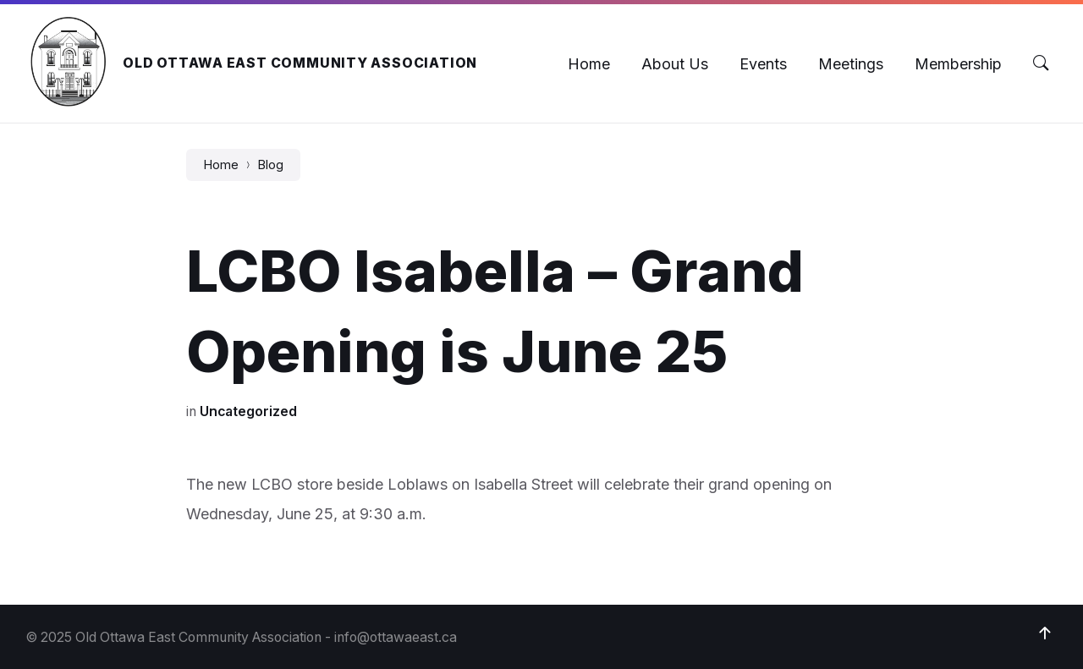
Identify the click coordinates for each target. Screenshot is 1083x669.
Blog (270, 165)
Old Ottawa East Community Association (300, 63)
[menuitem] (589, 64)
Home (221, 165)
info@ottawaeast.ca (395, 637)
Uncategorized (248, 411)
